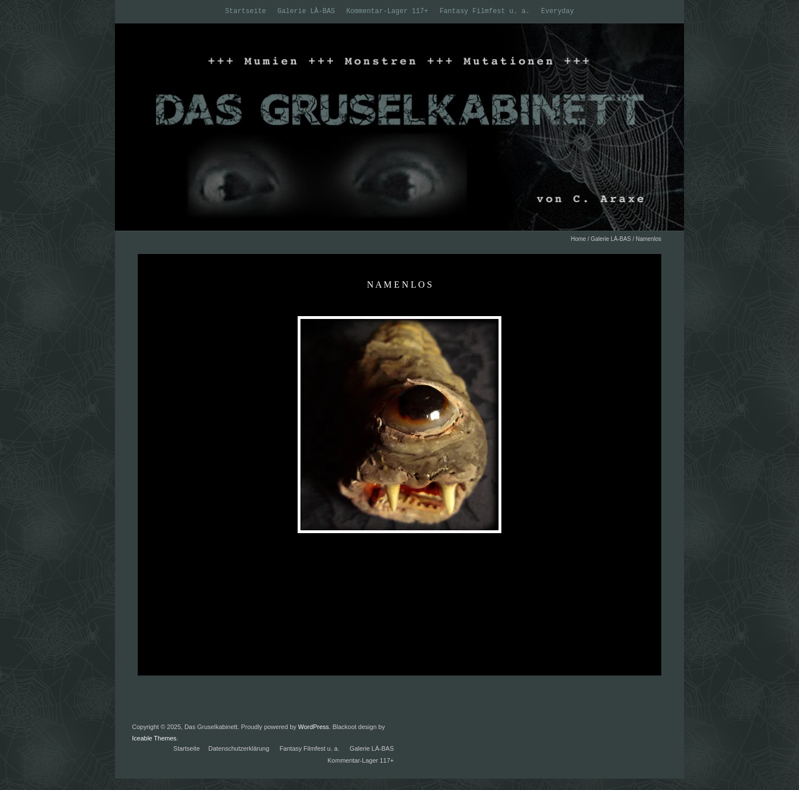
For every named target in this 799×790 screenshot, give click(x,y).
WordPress (313, 726)
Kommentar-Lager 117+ (387, 11)
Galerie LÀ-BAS (306, 11)
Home (578, 239)
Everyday (557, 11)
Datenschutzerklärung (238, 748)
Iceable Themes (154, 738)
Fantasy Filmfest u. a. (484, 11)
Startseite (245, 11)
